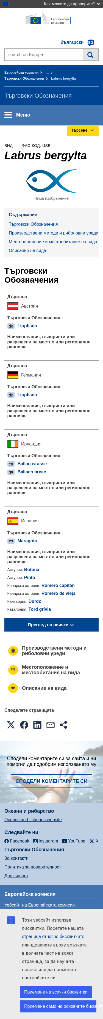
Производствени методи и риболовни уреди (53, 233)
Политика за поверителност (32, 867)
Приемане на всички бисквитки (55, 992)
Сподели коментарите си (52, 781)
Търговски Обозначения (24, 78)
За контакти (16, 858)
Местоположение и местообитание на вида (53, 241)
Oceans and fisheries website (33, 819)
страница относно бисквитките (53, 936)
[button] (10, 724)
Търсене (90, 54)
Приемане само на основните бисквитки (60, 1006)
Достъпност (16, 875)
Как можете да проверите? (72, 3)
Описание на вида (27, 250)
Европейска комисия (21, 72)
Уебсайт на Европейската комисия (39, 905)
